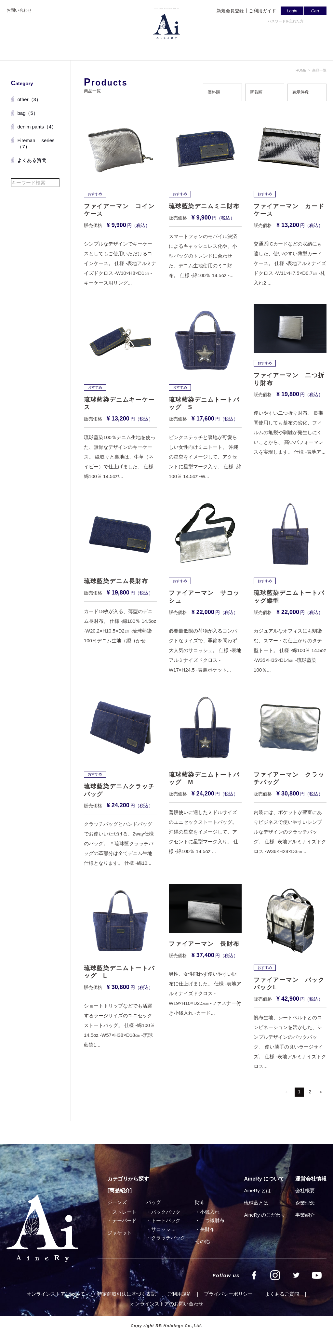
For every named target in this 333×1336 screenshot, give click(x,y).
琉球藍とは (256, 1203)
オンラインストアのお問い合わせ (166, 1303)
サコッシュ (163, 1229)
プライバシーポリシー (228, 1294)
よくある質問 (32, 160)
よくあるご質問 (192, 48)
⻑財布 (207, 1229)
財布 (200, 1202)
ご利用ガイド (262, 10)
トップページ (85, 48)
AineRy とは (257, 1190)
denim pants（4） (36, 126)
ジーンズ (117, 1202)
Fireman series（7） (35, 144)
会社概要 (228, 48)
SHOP (255, 48)
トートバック (165, 1220)
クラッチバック (168, 1237)
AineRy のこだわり (265, 1215)
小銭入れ (210, 1212)
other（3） (29, 99)
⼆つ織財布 (212, 1220)
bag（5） (27, 113)
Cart (315, 10)
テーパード (124, 1220)
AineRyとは (123, 48)
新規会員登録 (230, 10)
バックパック (165, 1212)
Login (292, 10)
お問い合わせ (19, 10)
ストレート (124, 1212)
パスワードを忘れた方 (285, 21)
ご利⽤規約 (179, 1294)
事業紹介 (305, 1215)
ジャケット (119, 1233)
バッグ (153, 1202)
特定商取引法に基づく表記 (126, 1294)
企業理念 (305, 1203)
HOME (301, 70)
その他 (202, 1241)
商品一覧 (155, 48)
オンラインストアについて (55, 1294)
